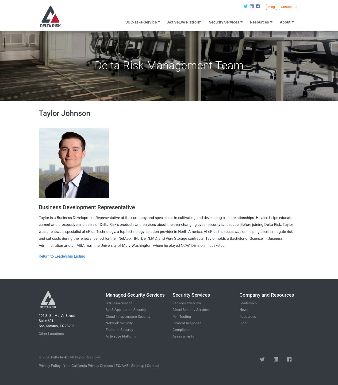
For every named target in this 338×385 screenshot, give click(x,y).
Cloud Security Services (191, 310)
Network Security (119, 323)
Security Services (224, 22)
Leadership (248, 303)
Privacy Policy (50, 366)
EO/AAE (122, 366)
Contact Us (289, 7)
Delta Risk (59, 357)
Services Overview (187, 303)
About (285, 22)
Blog (271, 7)
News (243, 310)
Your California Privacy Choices (88, 366)
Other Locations (51, 334)
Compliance (182, 330)
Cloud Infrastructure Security (128, 316)
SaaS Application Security (126, 310)
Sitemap (137, 366)
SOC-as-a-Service (141, 22)
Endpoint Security (119, 330)
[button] (262, 360)
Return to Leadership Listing (62, 256)
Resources (259, 22)
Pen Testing (182, 316)
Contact (153, 366)
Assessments (183, 336)
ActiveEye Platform (184, 22)
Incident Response (187, 323)
